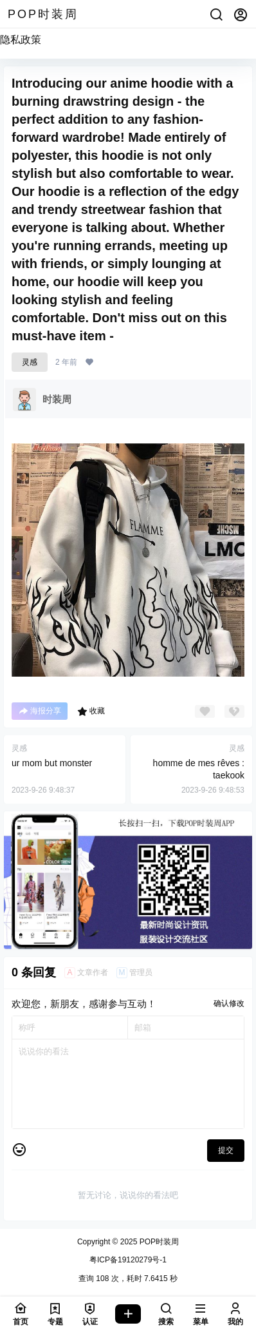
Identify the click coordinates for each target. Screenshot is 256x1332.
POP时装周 (158, 1241)
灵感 (29, 362)
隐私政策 (20, 39)
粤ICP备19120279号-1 (128, 1259)
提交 (225, 1150)
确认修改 (229, 1003)
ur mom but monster (52, 763)
